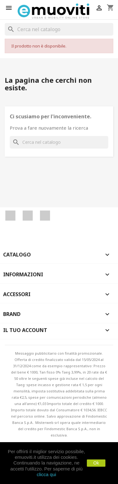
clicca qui (46, 474)
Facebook (10, 216)
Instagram (45, 216)
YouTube (28, 216)
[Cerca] (59, 29)
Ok (96, 462)
